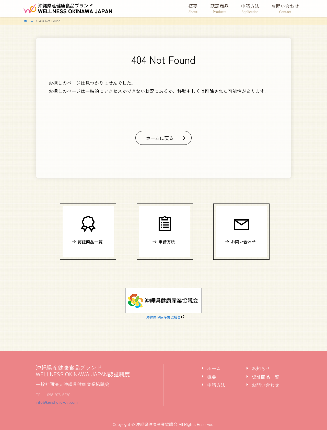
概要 (193, 8)
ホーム (29, 20)
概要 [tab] (211, 376)
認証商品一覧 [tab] (265, 376)
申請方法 (250, 8)
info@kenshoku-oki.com (57, 402)
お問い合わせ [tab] (265, 384)
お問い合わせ (285, 8)
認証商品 (219, 8)
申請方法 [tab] (216, 384)
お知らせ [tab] (261, 368)
